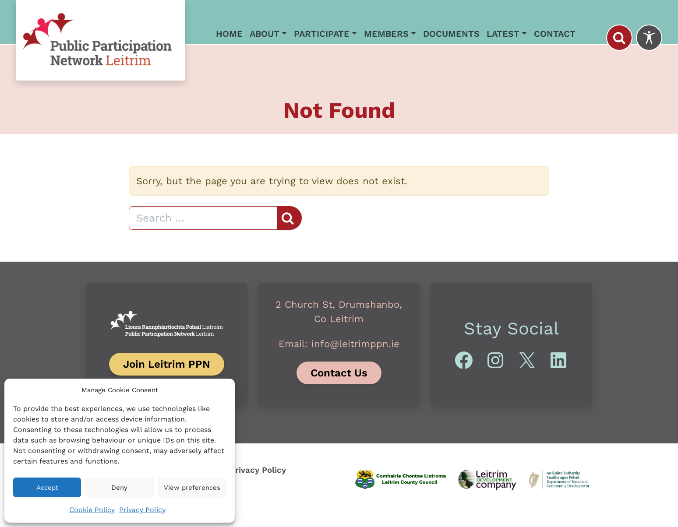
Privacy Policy (142, 510)
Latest (503, 33)
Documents (451, 33)
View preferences (192, 488)
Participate (322, 33)
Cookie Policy (92, 510)
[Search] (203, 218)
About (264, 33)
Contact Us (339, 373)
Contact (555, 33)
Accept (47, 488)
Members (386, 33)
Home (229, 33)
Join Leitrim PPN (166, 364)
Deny (119, 488)
